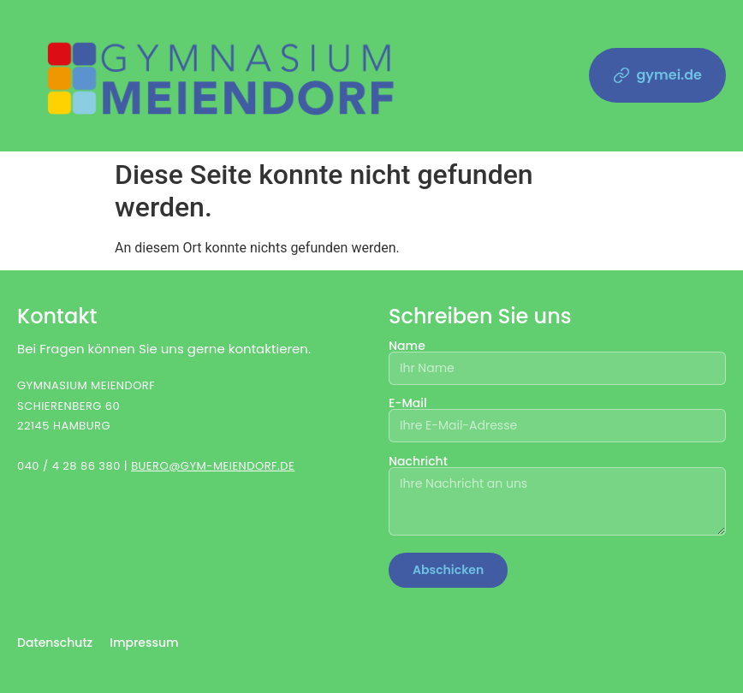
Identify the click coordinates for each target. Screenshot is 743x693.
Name (557, 358)
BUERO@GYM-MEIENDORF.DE (212, 466)
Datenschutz (54, 642)
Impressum (144, 642)
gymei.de (658, 75)
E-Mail (557, 415)
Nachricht (557, 496)
